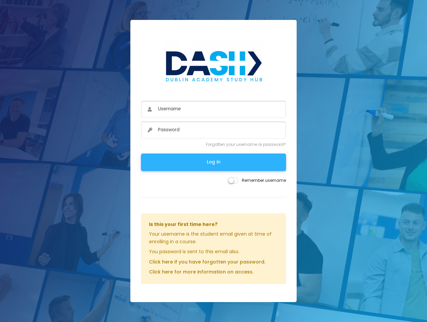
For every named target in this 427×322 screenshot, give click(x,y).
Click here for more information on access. (201, 271)
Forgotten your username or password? (246, 144)
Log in (213, 162)
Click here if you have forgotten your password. (207, 262)
